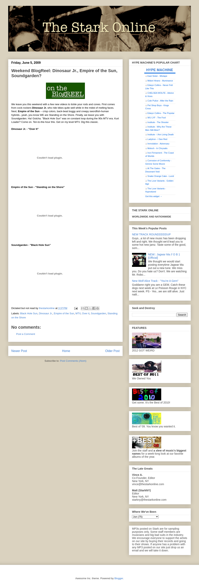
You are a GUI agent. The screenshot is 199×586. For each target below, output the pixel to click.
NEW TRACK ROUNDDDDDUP (151, 234)
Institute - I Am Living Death (160, 134)
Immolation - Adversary (158, 143)
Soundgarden (98, 313)
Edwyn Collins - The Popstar (160, 113)
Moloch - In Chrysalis (157, 148)
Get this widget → (153, 196)
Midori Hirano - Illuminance (160, 80)
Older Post (112, 351)
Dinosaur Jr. (45, 313)
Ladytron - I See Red (157, 139)
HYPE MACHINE (159, 70)
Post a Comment (25, 334)
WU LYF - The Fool (156, 117)
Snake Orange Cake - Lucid (160, 176)
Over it (85, 313)
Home (66, 351)
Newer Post (19, 351)
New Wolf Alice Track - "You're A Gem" (155, 280)
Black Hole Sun (29, 313)
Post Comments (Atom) (73, 360)
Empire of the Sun (64, 313)
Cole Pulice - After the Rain (160, 101)
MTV (78, 313)
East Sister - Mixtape (157, 76)
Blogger (118, 578)
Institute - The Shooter (158, 122)
